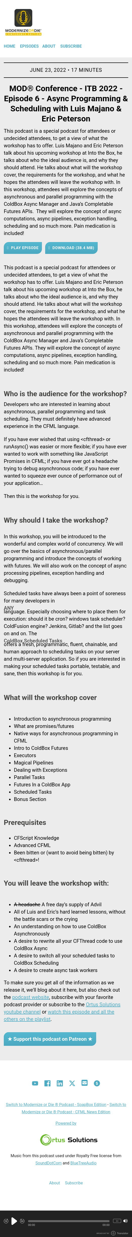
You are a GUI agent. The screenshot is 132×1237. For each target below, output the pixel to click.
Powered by (66, 1123)
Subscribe (71, 46)
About (48, 46)
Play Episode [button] (24, 248)
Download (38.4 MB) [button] (72, 248)
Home (9, 46)
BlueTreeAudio (83, 1163)
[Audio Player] (66, 1224)
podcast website (30, 997)
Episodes (29, 46)
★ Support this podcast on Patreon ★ (50, 1039)
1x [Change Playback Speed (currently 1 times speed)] (117, 1220)
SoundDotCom (49, 1163)
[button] (69, 1221)
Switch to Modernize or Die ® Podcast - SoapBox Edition (56, 1104)
